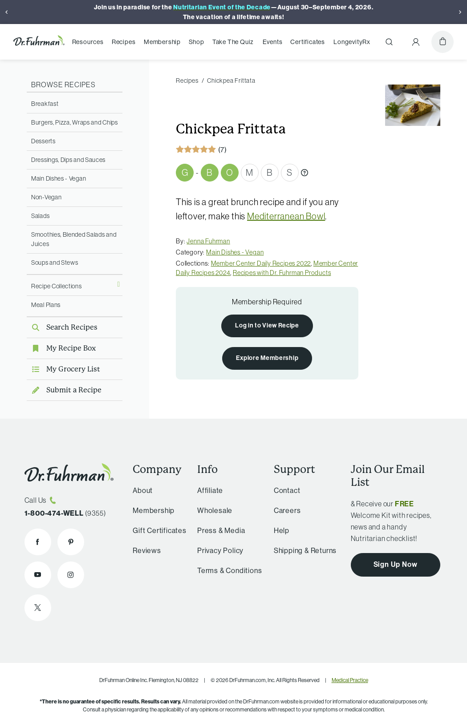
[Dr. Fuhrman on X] (37, 607)
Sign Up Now (396, 564)
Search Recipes (62, 327)
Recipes (124, 42)
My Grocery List (63, 369)
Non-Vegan (46, 197)
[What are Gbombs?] (304, 172)
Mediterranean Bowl (286, 216)
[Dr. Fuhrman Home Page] (39, 41)
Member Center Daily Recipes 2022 (261, 263)
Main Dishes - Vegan (58, 178)
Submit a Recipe (64, 390)
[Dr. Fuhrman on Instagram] (70, 574)
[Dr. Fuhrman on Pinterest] (70, 542)
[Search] (389, 42)
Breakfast (44, 104)
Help (281, 530)
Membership (162, 42)
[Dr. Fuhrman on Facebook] (37, 542)
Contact (287, 490)
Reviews (147, 550)
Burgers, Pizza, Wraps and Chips (74, 122)
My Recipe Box (61, 348)
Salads (40, 216)
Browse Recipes (63, 84)
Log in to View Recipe (267, 325)
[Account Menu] (416, 42)
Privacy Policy (220, 550)
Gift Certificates (160, 530)
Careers (287, 510)
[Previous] (6, 12)
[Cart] (442, 42)
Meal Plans (46, 305)
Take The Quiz (233, 42)
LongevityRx (351, 42)
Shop (196, 42)
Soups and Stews (54, 262)
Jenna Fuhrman (208, 241)
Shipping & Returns (305, 550)
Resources (88, 42)
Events (273, 42)
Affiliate (210, 490)
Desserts (43, 141)
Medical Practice (350, 680)
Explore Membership (267, 358)
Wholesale (214, 510)
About (143, 490)
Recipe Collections (56, 286)
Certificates (307, 42)
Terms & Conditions (229, 570)
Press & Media (221, 530)
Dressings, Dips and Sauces (68, 160)
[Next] (460, 12)
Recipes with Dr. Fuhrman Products (282, 273)
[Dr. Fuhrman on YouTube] (37, 574)
